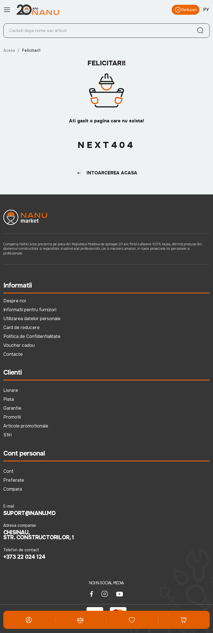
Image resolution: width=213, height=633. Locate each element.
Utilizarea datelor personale (31, 319)
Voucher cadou (19, 345)
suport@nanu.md (29, 513)
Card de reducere (21, 327)
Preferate (13, 480)
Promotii (12, 417)
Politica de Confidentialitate (31, 336)
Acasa (9, 50)
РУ (206, 10)
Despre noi (14, 301)
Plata (8, 399)
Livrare (10, 390)
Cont (8, 471)
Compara (12, 489)
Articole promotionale (25, 426)
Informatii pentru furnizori (29, 310)
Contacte (13, 354)
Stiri (7, 435)
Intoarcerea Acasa (106, 173)
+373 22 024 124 (24, 557)
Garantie (12, 408)
